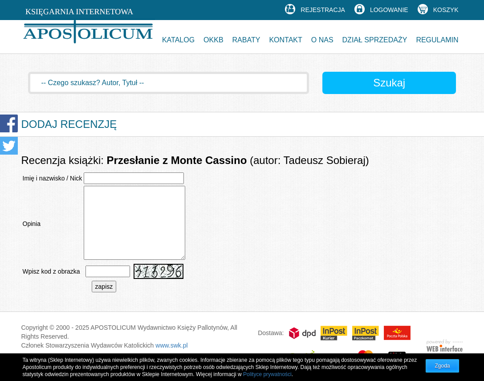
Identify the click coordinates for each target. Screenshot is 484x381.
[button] (178, 36)
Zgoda (442, 366)
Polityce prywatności (267, 374)
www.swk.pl (171, 345)
